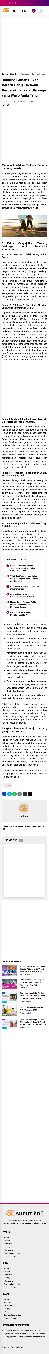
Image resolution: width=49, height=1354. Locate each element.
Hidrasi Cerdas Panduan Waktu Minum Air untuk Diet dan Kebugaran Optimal (23, 604)
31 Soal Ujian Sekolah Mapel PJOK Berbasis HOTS (31, 1009)
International (8, 1250)
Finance (7, 1241)
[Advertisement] (24, 44)
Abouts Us (12, 1220)
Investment (8, 1244)
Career (43, 1223)
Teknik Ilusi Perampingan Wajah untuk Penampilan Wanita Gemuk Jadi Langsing (24, 578)
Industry (7, 1247)
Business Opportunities (12, 1253)
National (7, 1237)
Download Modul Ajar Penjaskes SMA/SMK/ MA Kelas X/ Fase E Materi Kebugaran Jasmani (33, 995)
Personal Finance (10, 1256)
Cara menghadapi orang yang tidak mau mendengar (24, 587)
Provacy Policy (35, 1220)
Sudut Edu (19, 1347)
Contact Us (22, 1220)
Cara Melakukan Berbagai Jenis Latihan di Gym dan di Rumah (23, 595)
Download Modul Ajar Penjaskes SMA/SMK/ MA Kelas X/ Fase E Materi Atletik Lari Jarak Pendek (33, 1022)
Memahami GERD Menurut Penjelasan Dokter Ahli (21, 613)
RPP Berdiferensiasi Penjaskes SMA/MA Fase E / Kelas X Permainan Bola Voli (33, 982)
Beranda (5, 74)
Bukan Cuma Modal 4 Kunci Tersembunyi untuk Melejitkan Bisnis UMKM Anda (22, 568)
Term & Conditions (10, 1223)
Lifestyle (13, 74)
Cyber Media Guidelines (29, 1223)
